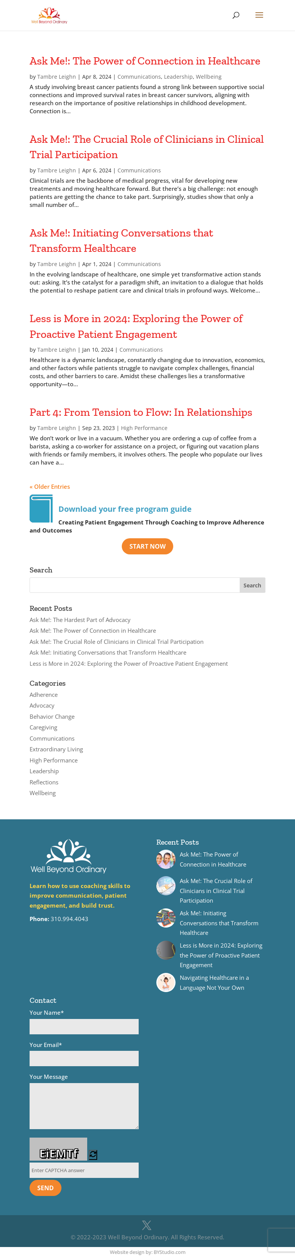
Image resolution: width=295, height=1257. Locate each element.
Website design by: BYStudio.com (148, 1252)
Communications (139, 76)
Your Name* (84, 1021)
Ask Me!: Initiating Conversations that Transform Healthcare (108, 652)
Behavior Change (52, 716)
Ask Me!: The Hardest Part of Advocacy (80, 620)
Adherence (44, 694)
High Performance (144, 428)
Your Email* (84, 1054)
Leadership (178, 76)
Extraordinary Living (56, 749)
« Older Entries (50, 486)
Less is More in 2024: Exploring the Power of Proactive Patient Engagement (129, 663)
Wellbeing (209, 76)
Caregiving (43, 727)
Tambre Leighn (56, 76)
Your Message (84, 1102)
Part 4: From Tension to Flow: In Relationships (141, 411)
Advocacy (42, 705)
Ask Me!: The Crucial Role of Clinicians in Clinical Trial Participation (117, 641)
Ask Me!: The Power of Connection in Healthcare (145, 60)
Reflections (44, 782)
